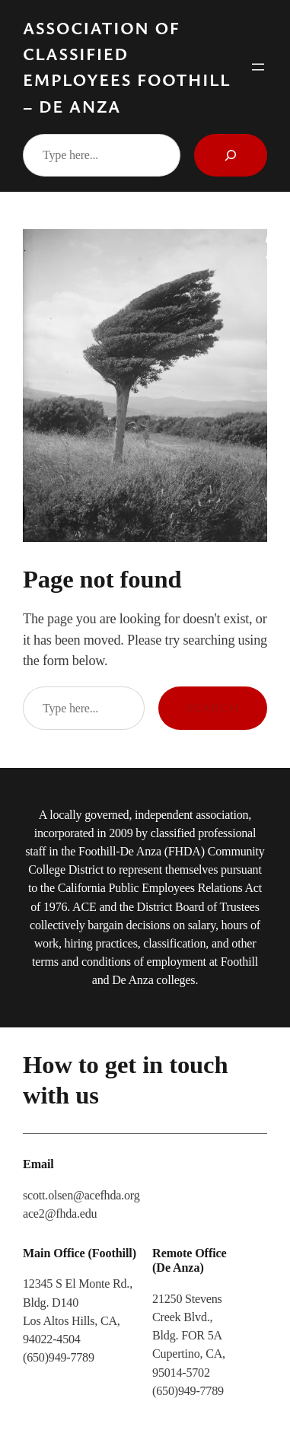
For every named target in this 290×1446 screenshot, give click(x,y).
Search (213, 707)
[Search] (230, 155)
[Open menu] (258, 67)
